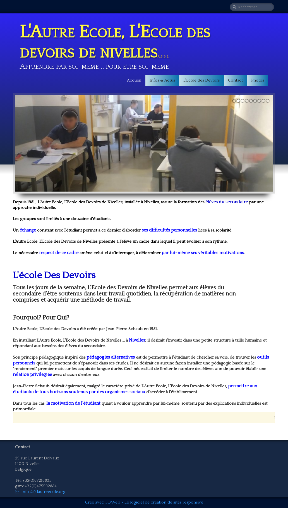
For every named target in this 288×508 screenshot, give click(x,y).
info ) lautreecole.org (40, 491)
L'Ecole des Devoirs (201, 80)
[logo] (144, 45)
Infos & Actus (162, 80)
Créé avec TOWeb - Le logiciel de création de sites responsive (144, 502)
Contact (235, 80)
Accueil (134, 80)
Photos (257, 80)
